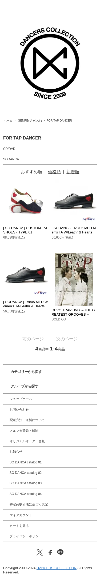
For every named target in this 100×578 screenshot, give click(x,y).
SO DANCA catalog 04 (26, 494)
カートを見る (19, 526)
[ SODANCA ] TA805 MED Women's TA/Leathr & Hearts (25, 304)
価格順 (54, 171)
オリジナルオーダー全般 (27, 441)
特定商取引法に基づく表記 (29, 504)
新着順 (72, 171)
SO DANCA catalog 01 (26, 462)
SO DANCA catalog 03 (26, 483)
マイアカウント (21, 515)
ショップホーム (21, 399)
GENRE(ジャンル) (30, 120)
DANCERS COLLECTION (57, 568)
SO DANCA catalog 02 (26, 473)
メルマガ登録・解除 (24, 431)
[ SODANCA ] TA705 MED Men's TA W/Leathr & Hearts (74, 230)
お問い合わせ (19, 409)
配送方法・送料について (27, 420)
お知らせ (16, 452)
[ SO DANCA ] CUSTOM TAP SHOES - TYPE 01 (25, 230)
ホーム (8, 120)
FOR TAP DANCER (59, 120)
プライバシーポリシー (26, 536)
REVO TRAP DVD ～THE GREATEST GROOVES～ (73, 312)
